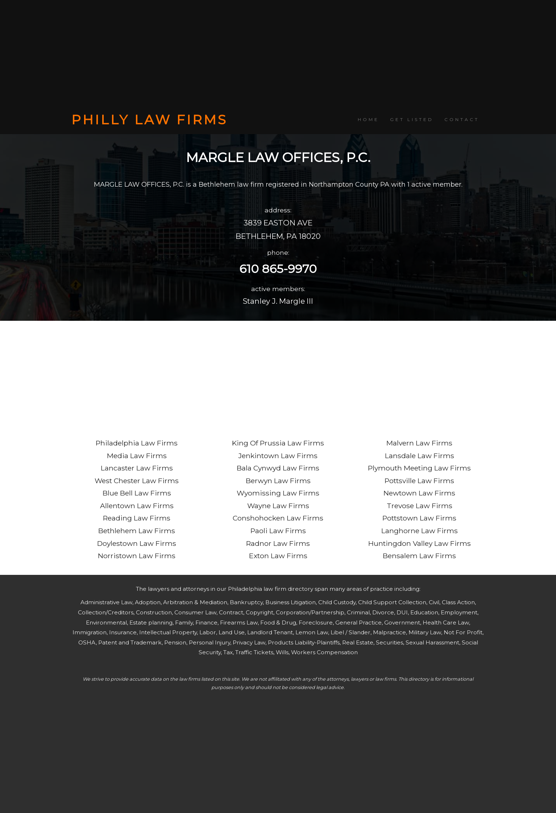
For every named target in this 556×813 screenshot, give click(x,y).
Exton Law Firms (278, 555)
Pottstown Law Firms (419, 518)
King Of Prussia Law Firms (278, 443)
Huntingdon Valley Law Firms (419, 543)
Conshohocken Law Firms (278, 518)
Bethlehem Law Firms (136, 530)
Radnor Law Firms (278, 543)
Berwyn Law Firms (278, 480)
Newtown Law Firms (419, 493)
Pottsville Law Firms (419, 480)
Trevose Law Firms (419, 505)
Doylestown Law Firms (136, 543)
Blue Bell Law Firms (137, 493)
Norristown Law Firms (136, 555)
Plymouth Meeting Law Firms (419, 468)
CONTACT (461, 119)
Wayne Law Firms (278, 505)
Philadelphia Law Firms (137, 443)
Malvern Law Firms (419, 443)
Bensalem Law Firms (419, 555)
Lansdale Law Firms (419, 455)
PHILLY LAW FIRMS (149, 120)
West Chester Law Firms (137, 480)
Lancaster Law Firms (137, 468)
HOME (368, 119)
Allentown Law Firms (137, 505)
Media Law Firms (137, 455)
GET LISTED (411, 119)
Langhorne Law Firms (419, 530)
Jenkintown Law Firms (278, 455)
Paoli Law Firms (278, 530)
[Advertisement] (278, 56)
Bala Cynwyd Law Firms (278, 468)
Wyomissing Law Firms (278, 493)
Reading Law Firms (136, 518)
